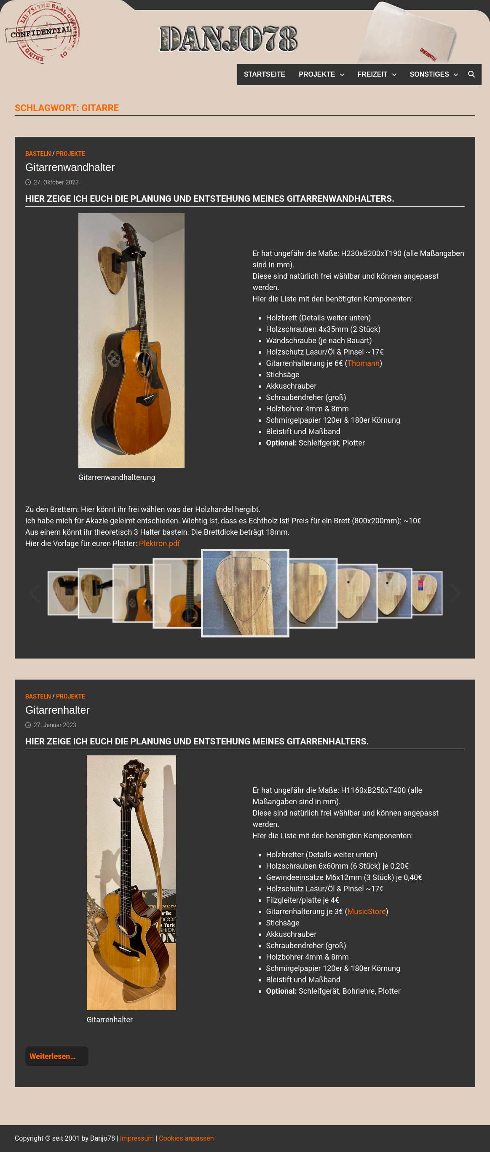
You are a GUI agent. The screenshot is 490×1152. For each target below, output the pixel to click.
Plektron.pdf (159, 543)
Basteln (38, 153)
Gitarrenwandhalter (70, 167)
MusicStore (367, 911)
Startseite (264, 74)
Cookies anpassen (186, 1138)
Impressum (137, 1138)
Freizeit (373, 74)
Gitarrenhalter (57, 710)
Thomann (364, 363)
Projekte (317, 74)
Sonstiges (429, 74)
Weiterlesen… (52, 1056)
